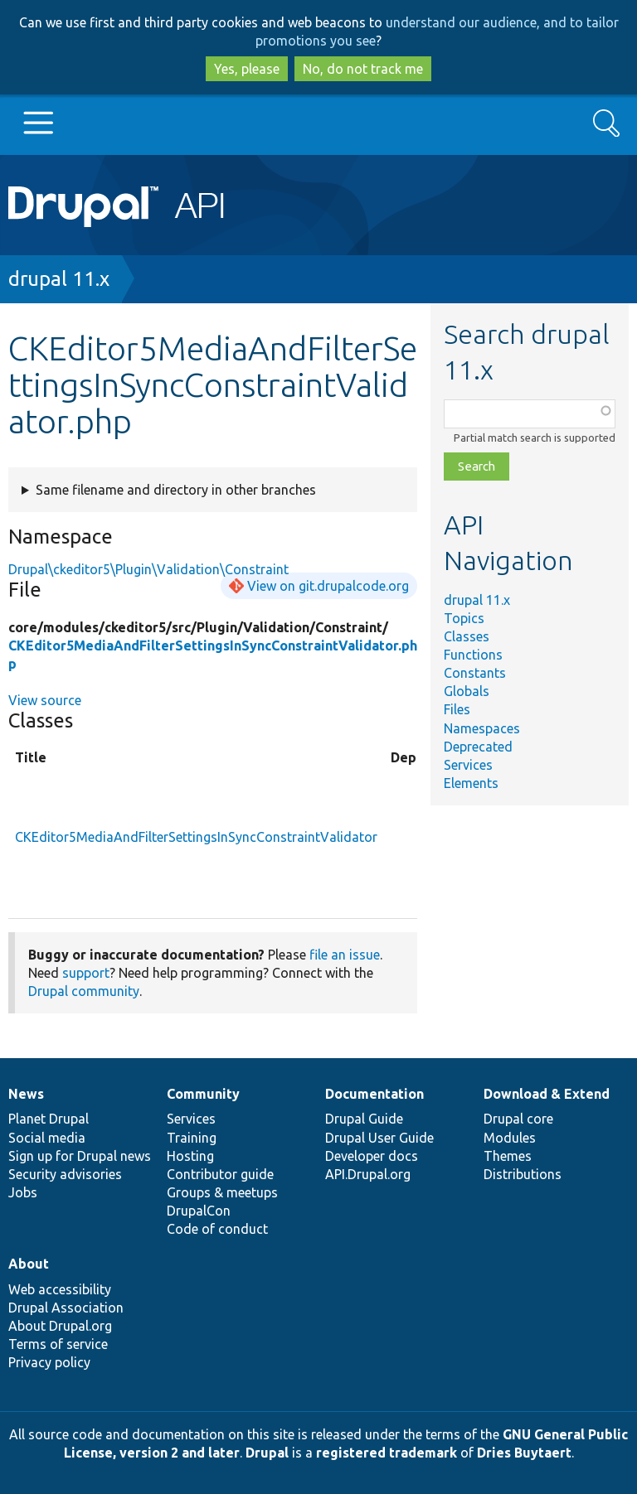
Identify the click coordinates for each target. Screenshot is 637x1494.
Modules (510, 1137)
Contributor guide (220, 1174)
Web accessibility (59, 1289)
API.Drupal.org (368, 1174)
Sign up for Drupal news (79, 1155)
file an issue (344, 954)
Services (468, 764)
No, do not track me (363, 68)
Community (203, 1093)
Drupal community (83, 991)
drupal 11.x (58, 279)
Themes (508, 1155)
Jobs (22, 1192)
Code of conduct (217, 1228)
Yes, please (247, 68)
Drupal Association (66, 1307)
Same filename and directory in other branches (176, 489)
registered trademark (386, 1452)
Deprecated (478, 746)
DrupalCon (199, 1210)
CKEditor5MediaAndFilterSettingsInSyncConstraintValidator (196, 836)
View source (44, 700)
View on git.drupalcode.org (328, 585)
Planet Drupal (48, 1118)
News (26, 1093)
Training (191, 1137)
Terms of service (58, 1344)
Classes (466, 636)
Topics (464, 618)
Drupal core (518, 1118)
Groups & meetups (222, 1192)
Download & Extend (547, 1093)
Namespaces (482, 728)
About (28, 1263)
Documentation (374, 1093)
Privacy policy (49, 1362)
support (85, 972)
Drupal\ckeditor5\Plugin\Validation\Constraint (148, 569)
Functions (473, 654)
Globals (466, 691)
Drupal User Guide (379, 1137)
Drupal (267, 1452)
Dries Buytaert (524, 1452)
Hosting (190, 1155)
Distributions (523, 1174)
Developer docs (371, 1155)
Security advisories (65, 1174)
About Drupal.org (60, 1325)
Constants (475, 672)
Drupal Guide (364, 1118)
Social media (46, 1137)
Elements (471, 783)
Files (457, 709)
